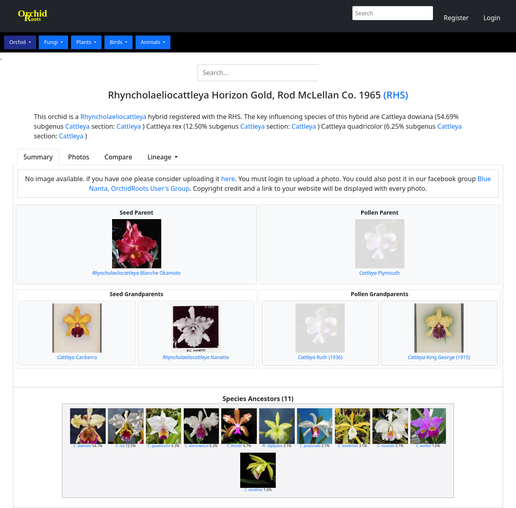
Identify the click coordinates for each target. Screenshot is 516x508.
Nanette (196, 357)
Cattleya (77, 126)
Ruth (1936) (320, 357)
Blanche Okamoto (136, 273)
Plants (84, 42)
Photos (78, 157)
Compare (118, 157)
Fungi (51, 42)
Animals (151, 42)
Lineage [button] (160, 157)
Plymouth (379, 273)
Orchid (18, 42)
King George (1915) (439, 357)
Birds (117, 42)
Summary (37, 157)
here (228, 178)
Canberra (77, 357)
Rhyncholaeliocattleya (113, 116)
